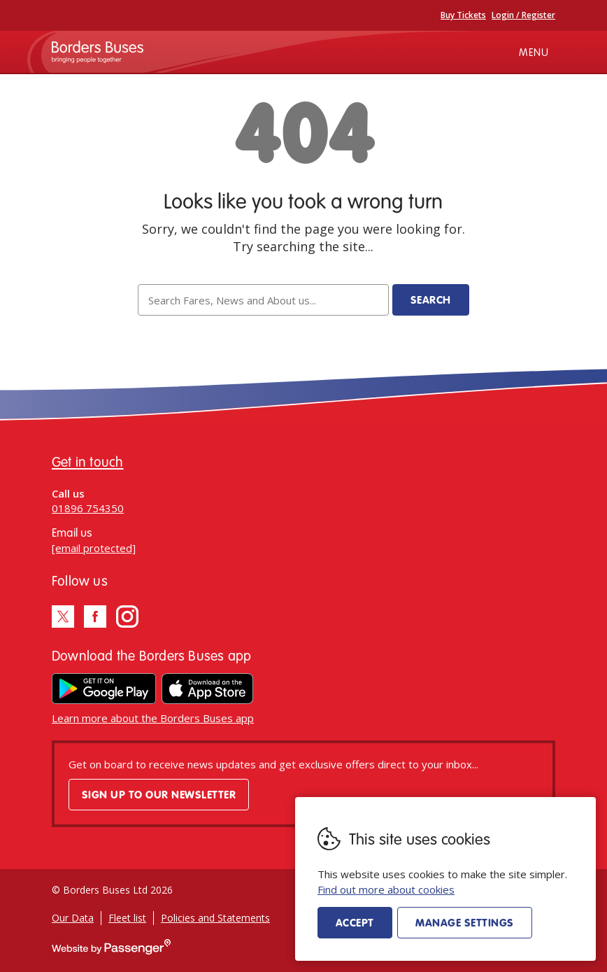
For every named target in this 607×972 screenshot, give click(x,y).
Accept (355, 922)
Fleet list (127, 917)
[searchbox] (263, 300)
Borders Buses (97, 52)
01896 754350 (88, 508)
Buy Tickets (463, 15)
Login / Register (523, 15)
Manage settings (464, 922)
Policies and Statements (215, 917)
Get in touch (88, 461)
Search (430, 300)
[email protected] (94, 548)
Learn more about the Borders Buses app (153, 718)
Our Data (73, 917)
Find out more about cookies (386, 889)
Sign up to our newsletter (159, 794)
